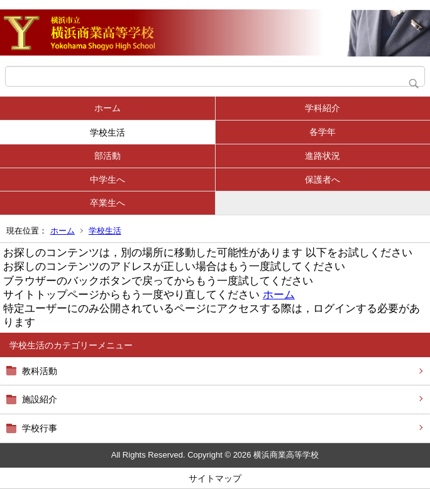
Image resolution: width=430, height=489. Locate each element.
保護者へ (322, 180)
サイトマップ (215, 478)
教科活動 (39, 371)
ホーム (107, 108)
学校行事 (39, 428)
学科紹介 (322, 108)
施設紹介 (39, 399)
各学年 (322, 132)
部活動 (107, 156)
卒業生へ (107, 203)
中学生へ (107, 180)
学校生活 (107, 132)
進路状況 (322, 156)
